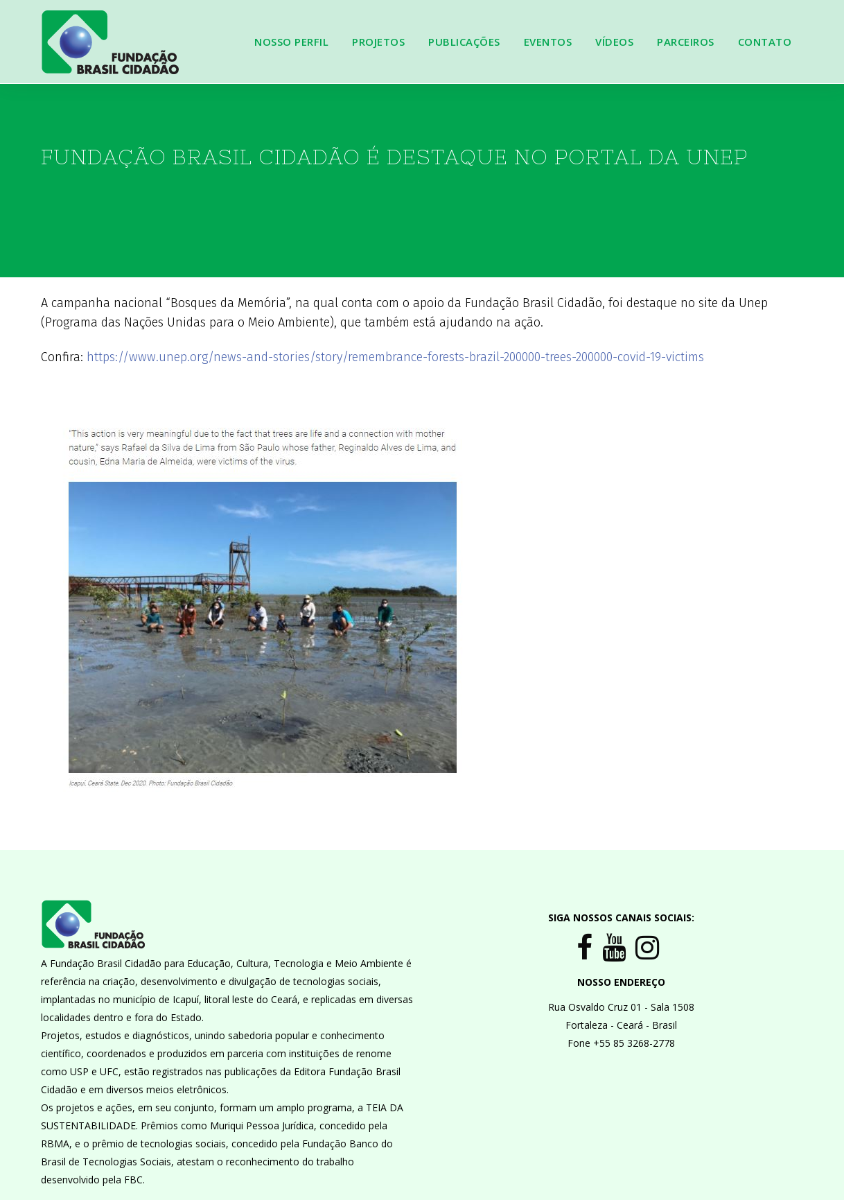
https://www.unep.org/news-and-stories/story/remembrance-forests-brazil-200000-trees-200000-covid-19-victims (395, 357)
